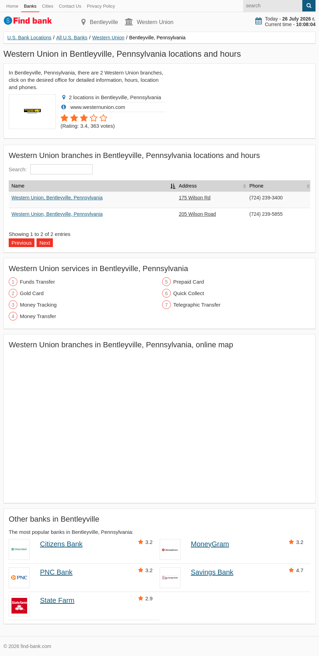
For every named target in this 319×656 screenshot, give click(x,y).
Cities (48, 6)
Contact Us (70, 6)
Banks (30, 6)
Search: (51, 169)
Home (12, 6)
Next (44, 243)
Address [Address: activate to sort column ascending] (188, 186)
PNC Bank (56, 572)
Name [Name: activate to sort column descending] (17, 186)
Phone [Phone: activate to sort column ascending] (256, 186)
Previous (21, 243)
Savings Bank (212, 572)
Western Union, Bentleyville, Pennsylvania (57, 197)
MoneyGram (210, 544)
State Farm (57, 600)
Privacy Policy (101, 6)
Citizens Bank (61, 544)
